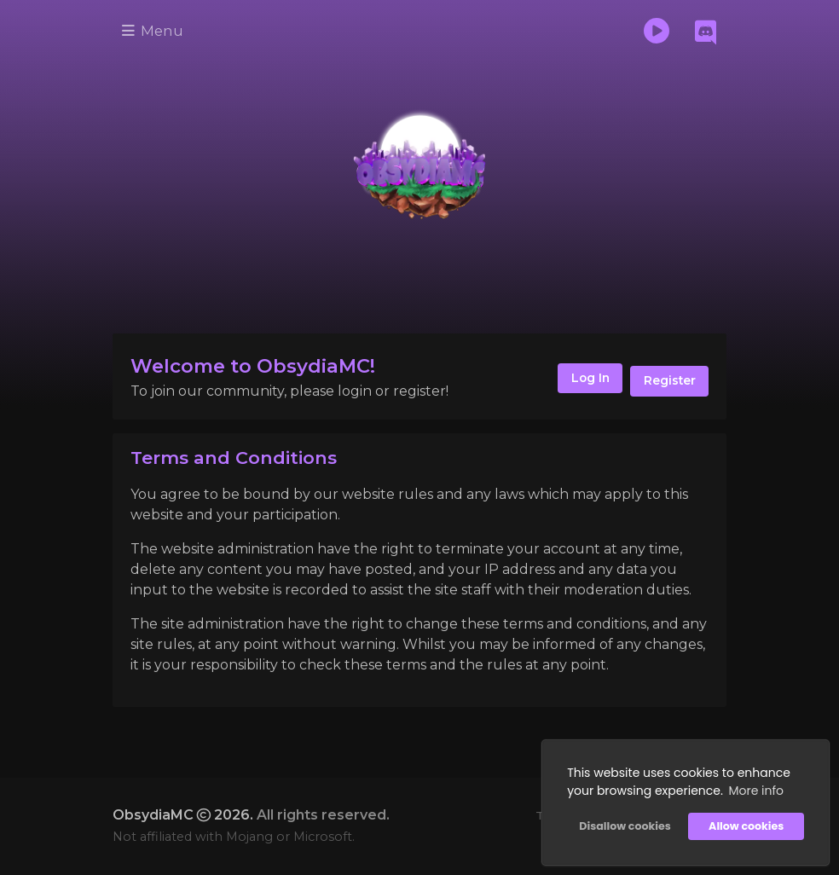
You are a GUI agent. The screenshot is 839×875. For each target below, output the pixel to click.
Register (667, 380)
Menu (155, 31)
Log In (581, 380)
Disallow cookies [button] (622, 824)
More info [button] (754, 788)
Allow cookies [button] (744, 824)
